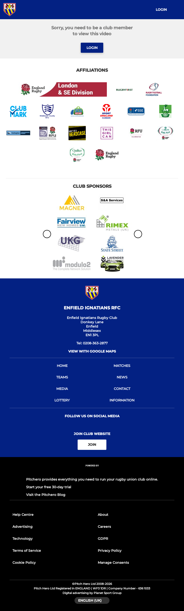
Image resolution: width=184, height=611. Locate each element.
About (103, 514)
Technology (22, 538)
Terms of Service (26, 550)
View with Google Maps (92, 351)
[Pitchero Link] (92, 472)
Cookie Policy (24, 562)
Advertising (22, 526)
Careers (104, 526)
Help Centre (23, 514)
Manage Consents (113, 562)
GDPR (103, 538)
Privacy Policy (109, 550)
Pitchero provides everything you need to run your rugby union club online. (92, 479)
